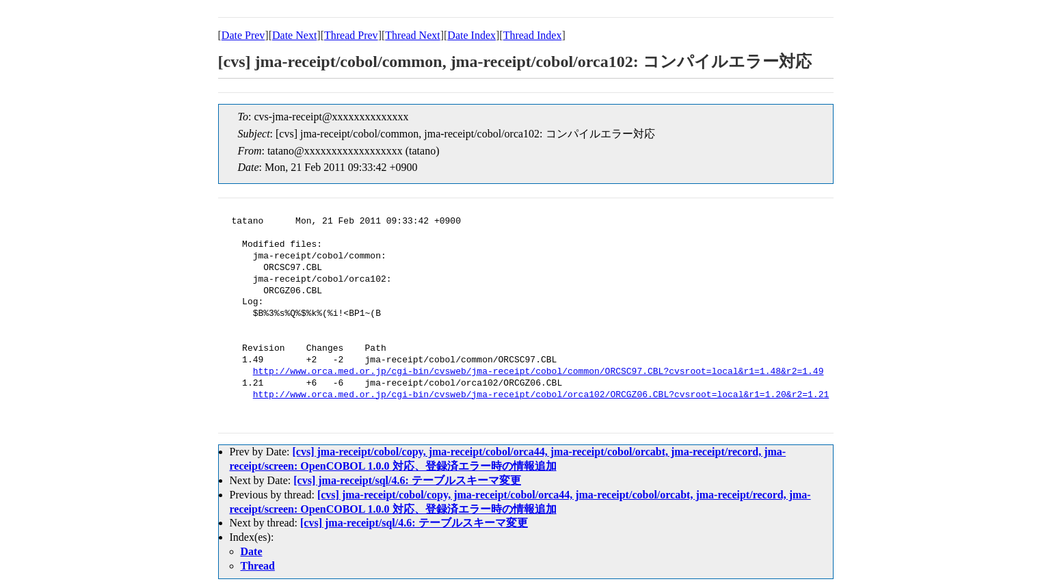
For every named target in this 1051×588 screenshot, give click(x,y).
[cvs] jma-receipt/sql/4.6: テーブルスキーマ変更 (407, 480)
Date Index (471, 35)
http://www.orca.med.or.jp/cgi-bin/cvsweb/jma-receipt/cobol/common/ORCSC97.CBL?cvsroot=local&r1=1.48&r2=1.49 (538, 372)
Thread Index (532, 35)
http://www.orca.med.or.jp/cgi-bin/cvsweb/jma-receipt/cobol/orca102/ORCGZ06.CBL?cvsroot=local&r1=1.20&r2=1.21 (541, 395)
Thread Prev (351, 35)
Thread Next (412, 35)
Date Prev (243, 35)
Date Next (294, 35)
